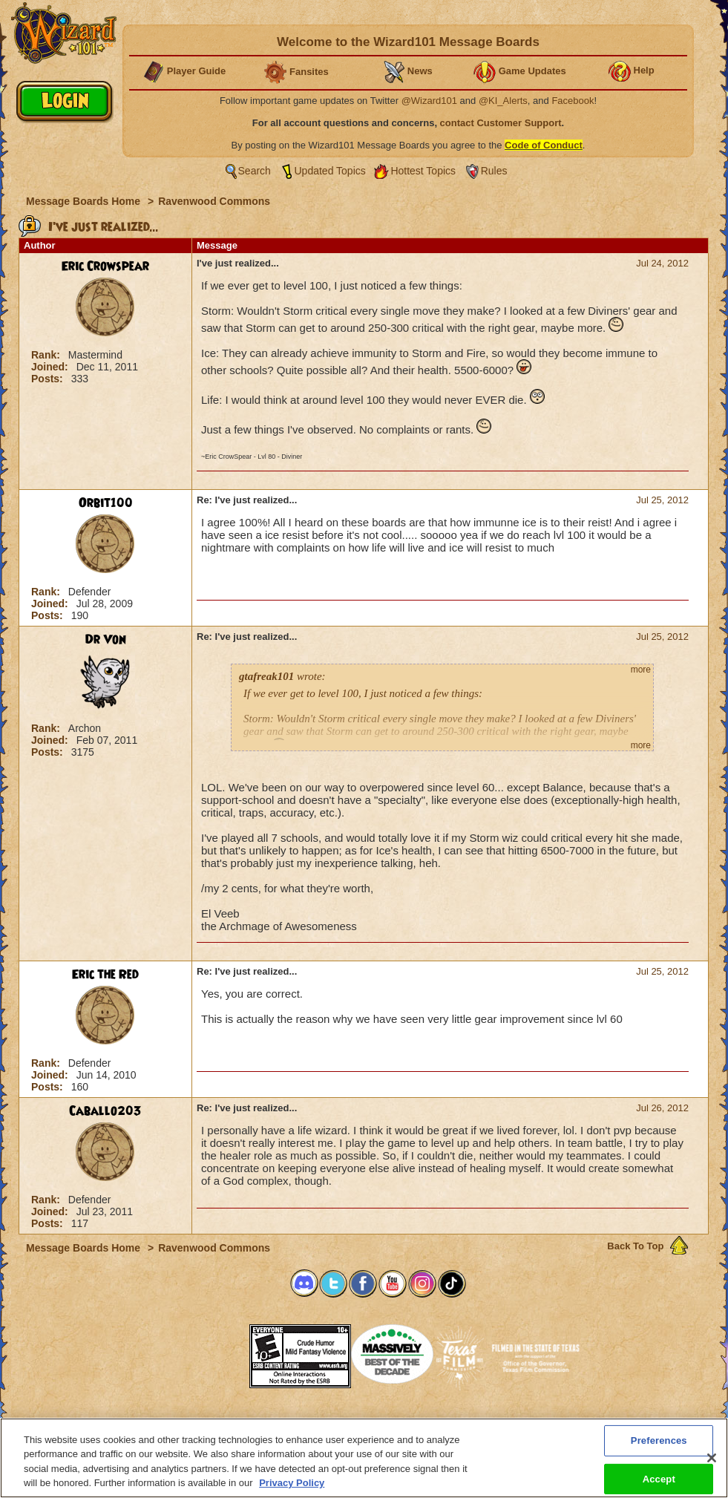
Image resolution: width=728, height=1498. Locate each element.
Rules (494, 171)
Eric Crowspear (105, 266)
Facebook (572, 100)
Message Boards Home (84, 201)
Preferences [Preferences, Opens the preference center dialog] (659, 1453)
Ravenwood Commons (214, 201)
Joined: (51, 367)
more (641, 669)
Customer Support (361, 1422)
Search (254, 171)
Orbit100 (106, 503)
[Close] (711, 1471)
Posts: (48, 379)
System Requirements (269, 1422)
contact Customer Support (501, 122)
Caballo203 (105, 1111)
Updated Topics (330, 171)
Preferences (508, 1422)
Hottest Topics (423, 171)
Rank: (47, 355)
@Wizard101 (429, 100)
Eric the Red (105, 975)
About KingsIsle (442, 1422)
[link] (212, 1351)
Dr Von (105, 640)
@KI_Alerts (503, 100)
